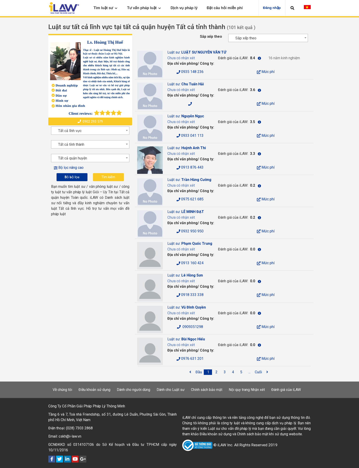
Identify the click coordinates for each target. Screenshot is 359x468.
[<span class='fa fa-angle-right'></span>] (267, 372)
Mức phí (266, 72)
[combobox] (268, 38)
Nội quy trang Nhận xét (247, 389)
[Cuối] (258, 372)
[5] (241, 372)
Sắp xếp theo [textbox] (245, 38)
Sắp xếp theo (211, 36)
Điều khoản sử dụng (94, 389)
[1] (208, 372)
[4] (233, 372)
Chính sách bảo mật (206, 389)
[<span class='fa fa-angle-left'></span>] (190, 372)
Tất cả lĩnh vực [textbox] (70, 131)
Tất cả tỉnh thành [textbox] (71, 144)
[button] (292, 8)
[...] (250, 372)
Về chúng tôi (62, 389)
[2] (217, 372)
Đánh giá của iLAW (286, 389)
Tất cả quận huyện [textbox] (72, 158)
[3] (225, 372)
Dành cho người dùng (133, 389)
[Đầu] (199, 372)
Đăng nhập (272, 8)
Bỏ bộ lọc (72, 177)
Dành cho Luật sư (171, 389)
